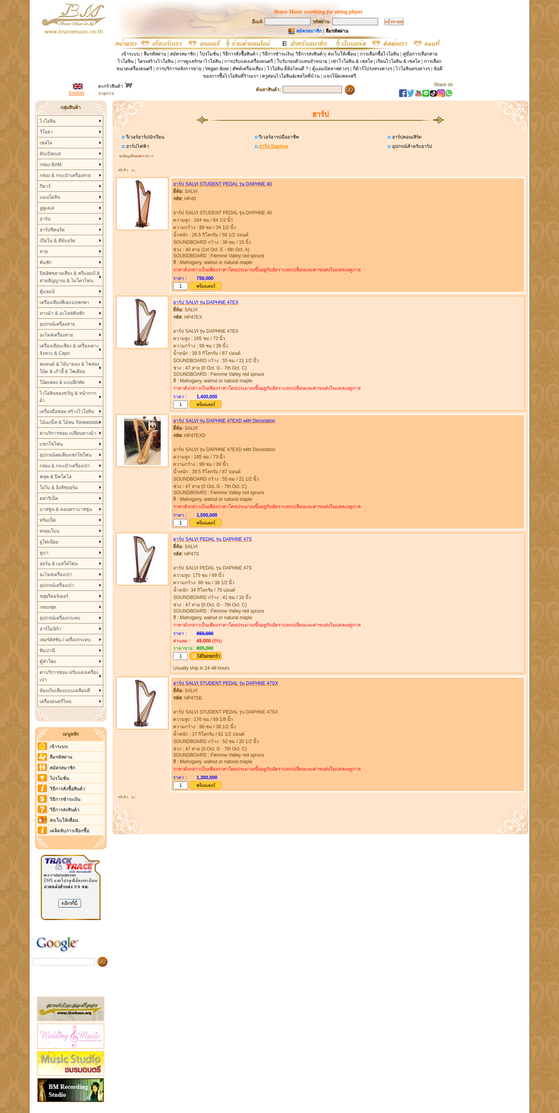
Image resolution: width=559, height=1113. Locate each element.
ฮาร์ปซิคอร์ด (52, 230)
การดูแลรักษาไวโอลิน (199, 61)
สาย (44, 251)
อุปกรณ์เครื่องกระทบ (60, 618)
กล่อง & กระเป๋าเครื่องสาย (65, 175)
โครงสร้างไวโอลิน (156, 61)
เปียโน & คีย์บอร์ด (57, 240)
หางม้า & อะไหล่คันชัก (62, 313)
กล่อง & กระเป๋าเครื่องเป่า (65, 466)
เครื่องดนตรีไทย (55, 701)
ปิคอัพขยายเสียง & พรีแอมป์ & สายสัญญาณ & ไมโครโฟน (70, 277)
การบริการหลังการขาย (178, 68)
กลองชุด (48, 607)
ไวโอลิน (48, 121)
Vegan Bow (217, 68)
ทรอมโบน (49, 531)
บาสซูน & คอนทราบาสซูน (66, 509)
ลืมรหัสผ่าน (155, 54)
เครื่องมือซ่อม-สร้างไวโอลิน (67, 411)
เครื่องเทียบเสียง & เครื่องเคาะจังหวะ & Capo (69, 349)
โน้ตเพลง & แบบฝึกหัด (62, 382)
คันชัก (46, 262)
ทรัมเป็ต (48, 520)
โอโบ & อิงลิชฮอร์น (59, 487)
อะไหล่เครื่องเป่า (56, 574)
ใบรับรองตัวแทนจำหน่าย (302, 61)
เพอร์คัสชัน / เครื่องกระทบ (65, 639)
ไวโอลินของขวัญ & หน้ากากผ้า (68, 397)
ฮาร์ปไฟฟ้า (137, 146)
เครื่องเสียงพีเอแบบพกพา (64, 302)
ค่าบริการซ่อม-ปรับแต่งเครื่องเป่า (69, 676)
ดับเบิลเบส (50, 153)
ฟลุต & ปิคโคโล (55, 476)
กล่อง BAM (50, 164)
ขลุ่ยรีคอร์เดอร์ (54, 596)
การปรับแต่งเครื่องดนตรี (248, 61)
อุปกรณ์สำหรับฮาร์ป (411, 146)
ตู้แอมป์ (47, 291)
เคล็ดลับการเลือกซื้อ (69, 830)
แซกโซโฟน (51, 444)
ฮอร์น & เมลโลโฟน (59, 563)
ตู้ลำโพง (48, 661)
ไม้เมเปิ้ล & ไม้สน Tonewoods (69, 422)
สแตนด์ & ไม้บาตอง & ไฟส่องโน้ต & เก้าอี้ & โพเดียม (69, 367)
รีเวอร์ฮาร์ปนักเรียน (144, 137)
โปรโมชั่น (209, 54)
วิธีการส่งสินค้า (310, 54)
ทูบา (44, 553)
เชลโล (46, 143)
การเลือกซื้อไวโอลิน (379, 54)
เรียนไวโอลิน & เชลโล (398, 61)
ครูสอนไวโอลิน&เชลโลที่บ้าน (290, 76)
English (76, 93)
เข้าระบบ (131, 54)
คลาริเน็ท (49, 498)
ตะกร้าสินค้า (115, 86)
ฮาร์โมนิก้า (50, 629)
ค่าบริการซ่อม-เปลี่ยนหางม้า (68, 433)
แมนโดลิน (50, 197)
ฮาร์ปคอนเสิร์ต (406, 137)
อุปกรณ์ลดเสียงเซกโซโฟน (66, 455)
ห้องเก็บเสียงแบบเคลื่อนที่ (65, 690)
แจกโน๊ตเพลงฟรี (339, 76)
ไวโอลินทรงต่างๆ (413, 68)
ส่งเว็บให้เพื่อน (342, 54)
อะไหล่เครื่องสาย (56, 335)
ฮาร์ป (45, 219)
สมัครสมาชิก (183, 54)
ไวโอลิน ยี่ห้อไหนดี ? (287, 68)
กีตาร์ (45, 186)
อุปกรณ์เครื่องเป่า (57, 585)
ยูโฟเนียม (49, 542)
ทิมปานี (47, 650)
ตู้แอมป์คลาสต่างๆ (330, 68)
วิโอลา (46, 132)
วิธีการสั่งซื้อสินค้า (240, 54)
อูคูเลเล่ (47, 208)
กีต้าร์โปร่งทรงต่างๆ (372, 68)
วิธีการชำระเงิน (277, 54)
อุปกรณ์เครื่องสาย (57, 324)
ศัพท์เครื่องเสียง (248, 68)
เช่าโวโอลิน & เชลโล (352, 61)
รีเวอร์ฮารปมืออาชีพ (278, 137)
